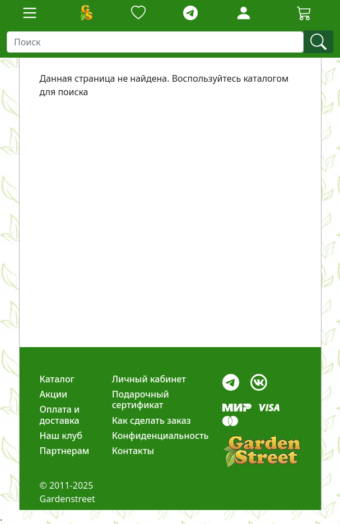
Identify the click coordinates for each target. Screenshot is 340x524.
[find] (318, 41)
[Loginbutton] (243, 13)
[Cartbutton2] (304, 12)
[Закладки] (138, 13)
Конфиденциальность (160, 435)
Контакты (133, 451)
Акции (54, 394)
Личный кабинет (149, 379)
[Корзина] (304, 13)
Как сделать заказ (151, 420)
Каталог (57, 379)
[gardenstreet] (261, 451)
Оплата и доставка (60, 414)
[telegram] (190, 13)
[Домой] (85, 13)
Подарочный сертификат (140, 399)
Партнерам (65, 451)
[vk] (258, 379)
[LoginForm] (243, 12)
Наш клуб (61, 435)
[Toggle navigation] (29, 13)
